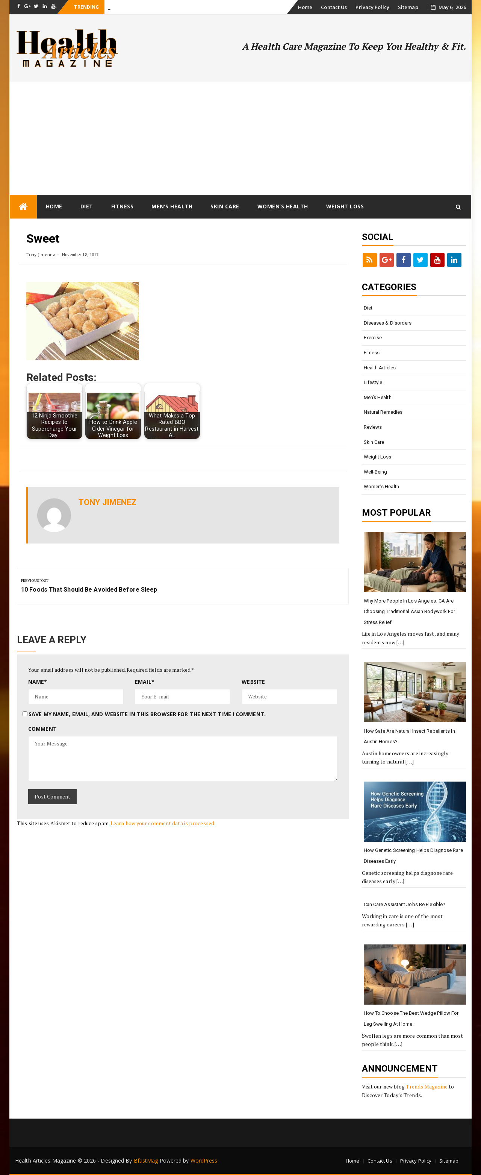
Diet (86, 206)
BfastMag (146, 1160)
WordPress (204, 1160)
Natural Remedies (383, 412)
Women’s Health (282, 206)
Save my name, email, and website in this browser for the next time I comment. (147, 714)
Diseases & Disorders (388, 323)
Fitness (122, 206)
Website (253, 681)
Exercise (373, 337)
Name (37, 681)
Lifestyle (373, 382)
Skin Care (224, 206)
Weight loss (345, 206)
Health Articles (380, 367)
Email (144, 681)
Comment (42, 728)
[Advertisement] (240, 138)
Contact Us (334, 7)
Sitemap (408, 7)
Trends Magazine (427, 1086)
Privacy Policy (372, 7)
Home (305, 7)
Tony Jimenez (40, 254)
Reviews (373, 427)
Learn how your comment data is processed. (162, 823)
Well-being (375, 472)
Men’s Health (171, 206)
